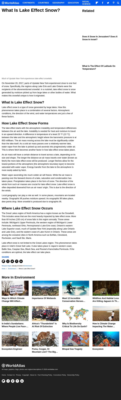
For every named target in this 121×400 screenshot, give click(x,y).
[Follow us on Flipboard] (3, 381)
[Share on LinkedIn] (21, 261)
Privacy (18, 375)
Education (73, 3)
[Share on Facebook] (8, 261)
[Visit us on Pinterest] (17, 381)
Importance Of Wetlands (44, 298)
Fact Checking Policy (45, 375)
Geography (58, 3)
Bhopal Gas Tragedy (72, 349)
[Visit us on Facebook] (8, 381)
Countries (43, 3)
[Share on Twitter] (12, 261)
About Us (33, 375)
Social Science (86, 3)
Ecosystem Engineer (12, 349)
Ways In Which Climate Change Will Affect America (13, 301)
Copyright (25, 375)
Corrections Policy (59, 375)
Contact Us (11, 375)
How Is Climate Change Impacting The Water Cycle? (104, 326)
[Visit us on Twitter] (12, 381)
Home (4, 375)
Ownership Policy (73, 375)
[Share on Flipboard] (3, 261)
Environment (28, 266)
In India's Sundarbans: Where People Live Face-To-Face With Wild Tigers (14, 326)
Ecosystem (98, 349)
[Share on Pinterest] (16, 261)
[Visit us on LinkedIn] (22, 381)
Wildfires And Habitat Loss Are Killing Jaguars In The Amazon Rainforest (106, 301)
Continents (29, 3)
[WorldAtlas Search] (118, 3)
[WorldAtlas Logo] (11, 3)
